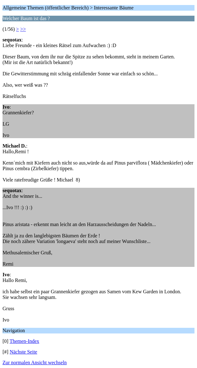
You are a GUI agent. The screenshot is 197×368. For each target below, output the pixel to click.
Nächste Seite (23, 351)
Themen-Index (24, 341)
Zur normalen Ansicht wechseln (35, 362)
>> (23, 29)
